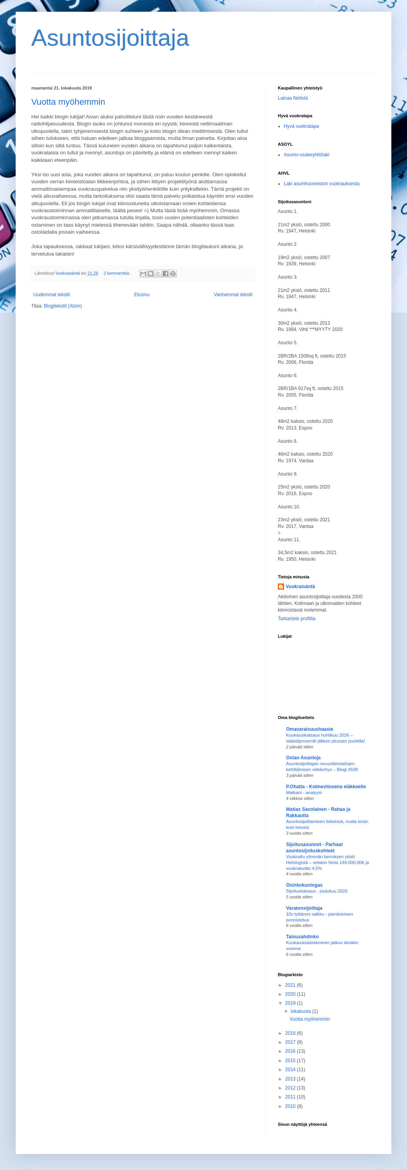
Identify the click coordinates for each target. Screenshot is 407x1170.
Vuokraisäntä (300, 586)
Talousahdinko (302, 936)
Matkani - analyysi (304, 792)
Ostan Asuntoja (303, 757)
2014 (291, 1069)
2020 (291, 994)
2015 (291, 1060)
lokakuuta (301, 1011)
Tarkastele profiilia (296, 618)
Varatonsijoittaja (304, 908)
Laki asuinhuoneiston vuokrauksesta (321, 183)
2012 (291, 1088)
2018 (291, 1033)
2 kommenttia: (117, 273)
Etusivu (141, 294)
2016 (291, 1051)
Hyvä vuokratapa (301, 126)
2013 (291, 1079)
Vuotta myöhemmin (68, 102)
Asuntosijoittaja (110, 38)
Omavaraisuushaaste (309, 729)
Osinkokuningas (304, 885)
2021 (291, 985)
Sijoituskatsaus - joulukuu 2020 (317, 891)
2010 (291, 1106)
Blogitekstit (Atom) (63, 306)
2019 (291, 1003)
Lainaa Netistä (293, 98)
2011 (291, 1097)
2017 (291, 1042)
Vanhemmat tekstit (233, 294)
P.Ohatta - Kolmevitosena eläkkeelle (326, 786)
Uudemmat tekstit (51, 294)
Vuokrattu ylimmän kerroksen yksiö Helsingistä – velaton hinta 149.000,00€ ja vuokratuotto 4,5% (327, 862)
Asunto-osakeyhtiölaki (307, 154)
